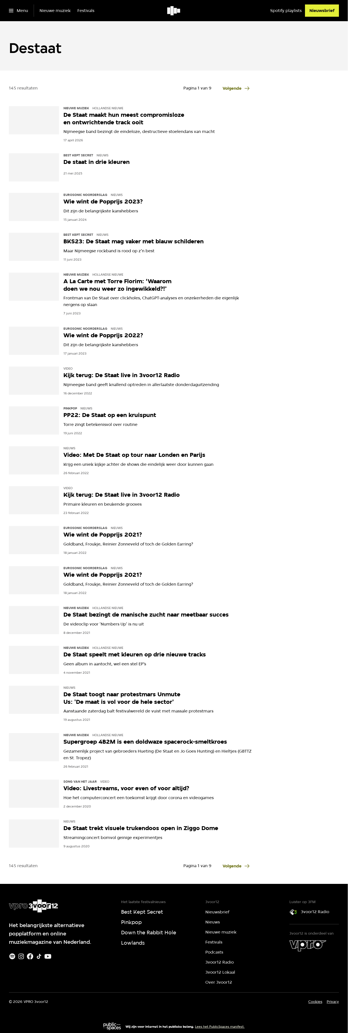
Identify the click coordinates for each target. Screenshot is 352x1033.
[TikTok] (39, 956)
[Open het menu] (18, 10)
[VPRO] (307, 945)
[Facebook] (30, 956)
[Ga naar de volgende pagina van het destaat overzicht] (236, 88)
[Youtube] (48, 956)
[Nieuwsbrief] (322, 10)
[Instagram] (21, 956)
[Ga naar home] (174, 10)
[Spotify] (12, 956)
